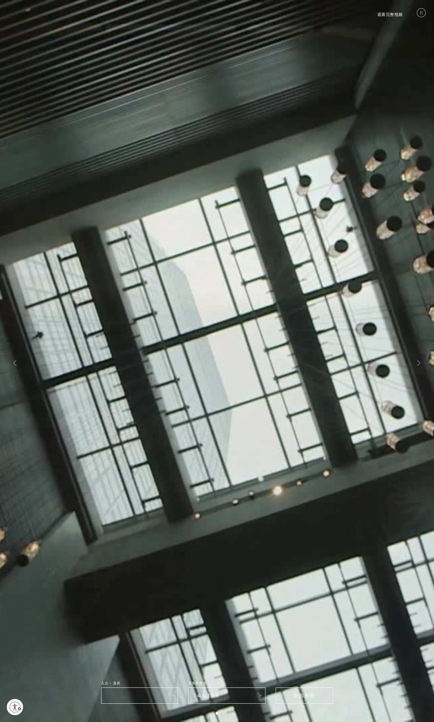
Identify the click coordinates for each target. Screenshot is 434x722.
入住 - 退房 (110, 683)
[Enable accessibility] (15, 707)
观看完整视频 (390, 14)
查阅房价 (304, 695)
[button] (421, 12)
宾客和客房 (197, 683)
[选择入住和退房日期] (139, 695)
